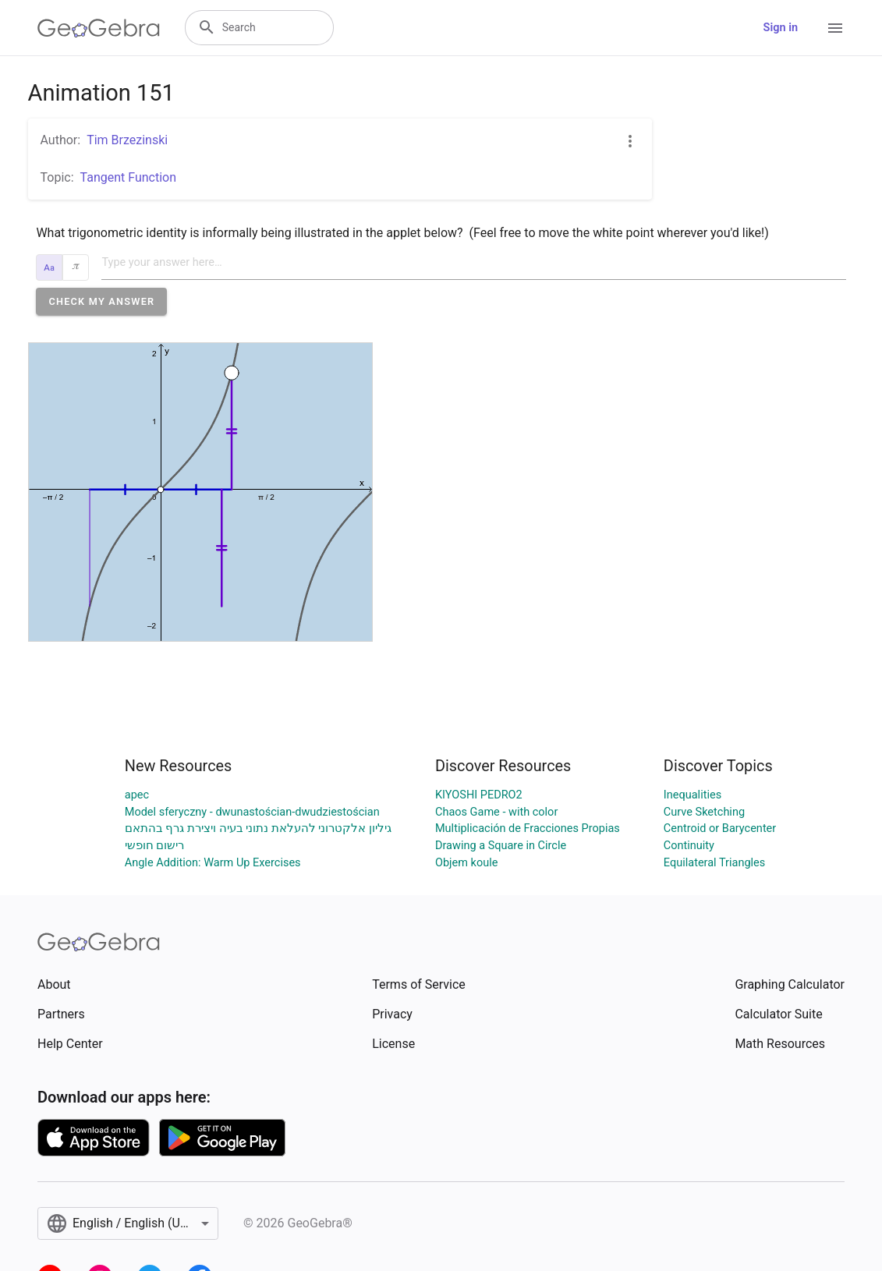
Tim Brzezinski (127, 140)
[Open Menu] (835, 28)
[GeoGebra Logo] (98, 28)
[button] (101, 301)
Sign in (780, 27)
